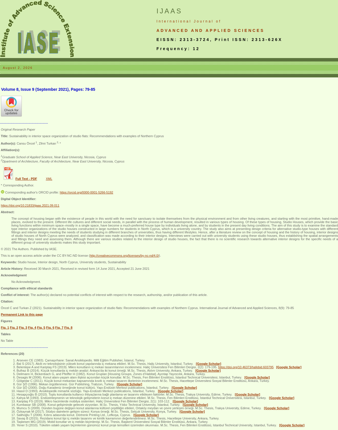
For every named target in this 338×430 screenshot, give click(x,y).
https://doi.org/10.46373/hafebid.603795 (246, 367)
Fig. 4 (32, 327)
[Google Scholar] (208, 363)
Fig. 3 (23, 327)
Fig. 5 (41, 327)
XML (49, 178)
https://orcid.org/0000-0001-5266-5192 (86, 192)
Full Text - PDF (26, 178)
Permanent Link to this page (22, 314)
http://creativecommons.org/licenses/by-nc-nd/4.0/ (124, 255)
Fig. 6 (50, 327)
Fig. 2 (14, 327)
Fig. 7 (59, 327)
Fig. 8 (68, 327)
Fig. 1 (5, 327)
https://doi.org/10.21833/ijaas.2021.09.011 (30, 205)
